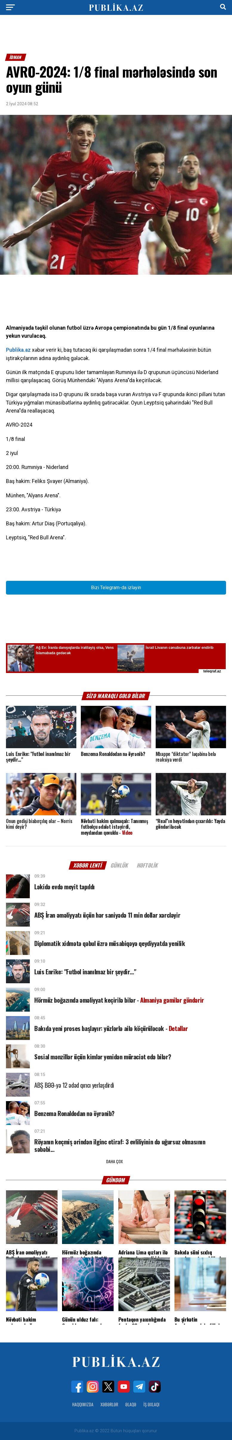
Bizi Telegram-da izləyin (116, 587)
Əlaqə (130, 1404)
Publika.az (18, 350)
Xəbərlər (109, 1404)
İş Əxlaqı (151, 1404)
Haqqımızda (82, 1404)
